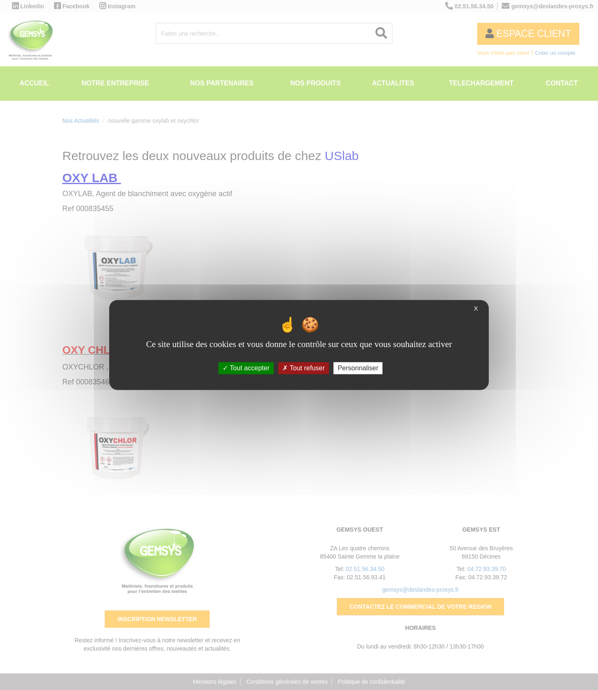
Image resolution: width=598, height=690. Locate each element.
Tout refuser (303, 368)
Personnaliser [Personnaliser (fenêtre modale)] (358, 368)
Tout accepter (246, 368)
